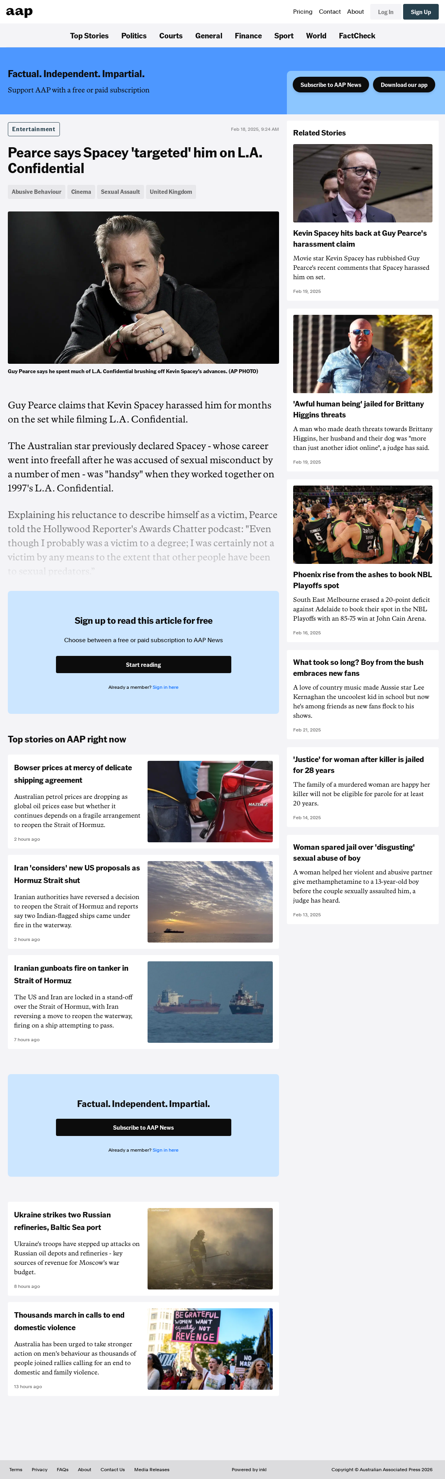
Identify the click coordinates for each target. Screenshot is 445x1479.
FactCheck (357, 35)
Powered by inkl (249, 1469)
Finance (248, 35)
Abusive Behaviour (36, 191)
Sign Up (421, 12)
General (208, 35)
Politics (134, 35)
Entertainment (34, 129)
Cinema (81, 191)
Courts (171, 35)
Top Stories (89, 35)
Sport (284, 35)
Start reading (143, 664)
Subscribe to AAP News (331, 84)
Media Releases (151, 1469)
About (355, 11)
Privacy (39, 1469)
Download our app (404, 84)
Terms (15, 1469)
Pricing (303, 11)
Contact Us (113, 1469)
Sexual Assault (120, 191)
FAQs (62, 1469)
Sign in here (165, 687)
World (316, 35)
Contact (330, 11)
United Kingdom (171, 191)
